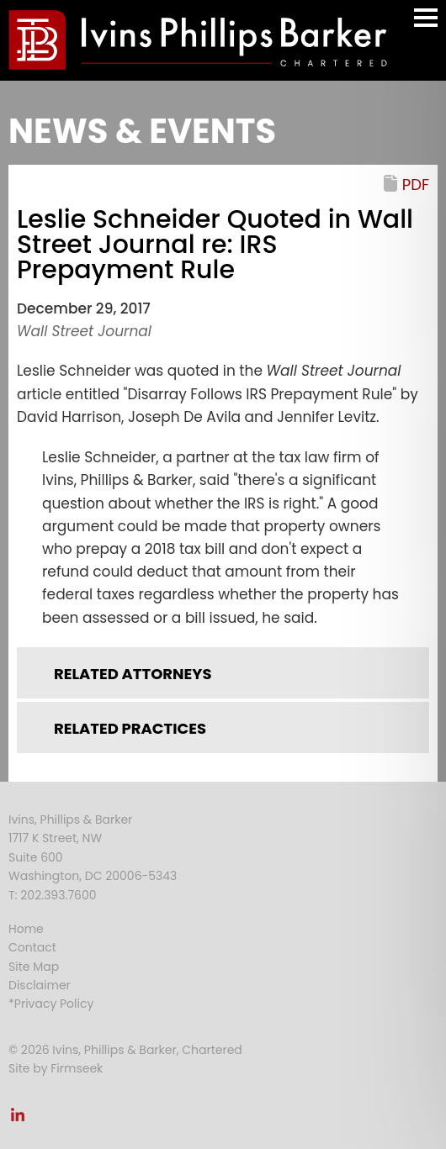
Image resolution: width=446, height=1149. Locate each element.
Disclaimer (39, 985)
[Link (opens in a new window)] (17, 1119)
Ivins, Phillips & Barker (70, 819)
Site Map (33, 966)
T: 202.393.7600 (52, 895)
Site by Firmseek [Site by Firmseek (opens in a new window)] (55, 1068)
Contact (32, 947)
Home (26, 928)
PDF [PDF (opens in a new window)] (415, 184)
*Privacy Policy (50, 1003)
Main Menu (426, 25)
